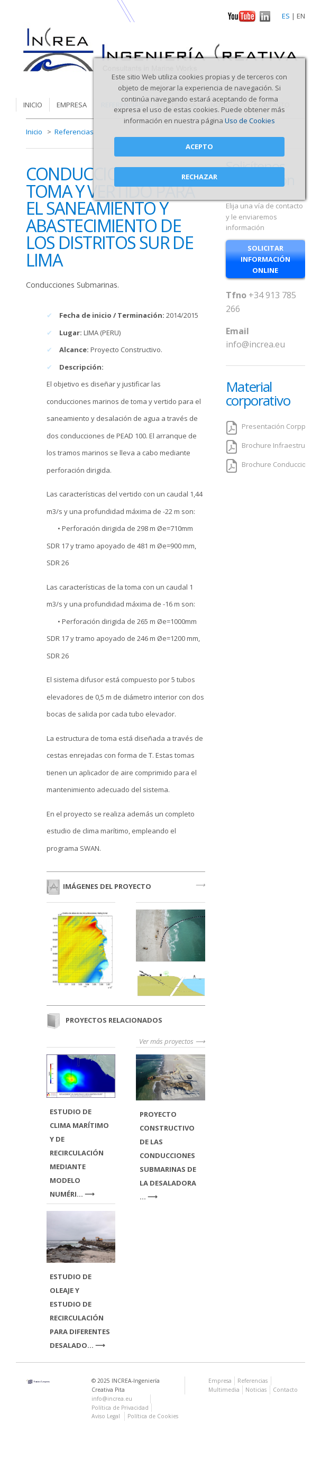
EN (301, 16)
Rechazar (199, 176)
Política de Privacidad (120, 1407)
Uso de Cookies (250, 120)
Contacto (285, 1389)
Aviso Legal (106, 1416)
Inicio (32, 104)
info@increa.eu (255, 344)
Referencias (74, 131)
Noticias (256, 1389)
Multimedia (224, 1389)
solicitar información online (265, 259)
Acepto (199, 146)
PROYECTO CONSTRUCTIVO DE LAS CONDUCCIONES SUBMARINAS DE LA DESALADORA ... (168, 1155)
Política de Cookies (152, 1416)
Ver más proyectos (166, 1041)
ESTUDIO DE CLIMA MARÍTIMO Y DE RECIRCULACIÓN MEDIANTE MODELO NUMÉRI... (79, 1153)
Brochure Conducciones (280, 464)
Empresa (72, 104)
